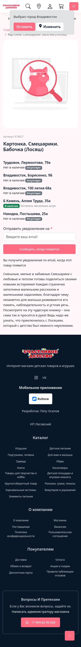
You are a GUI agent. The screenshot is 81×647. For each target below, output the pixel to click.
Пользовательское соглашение (60, 534)
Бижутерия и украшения (60, 490)
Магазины (60, 520)
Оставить (24, 26)
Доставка (21, 560)
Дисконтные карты (21, 572)
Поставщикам (21, 527)
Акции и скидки (60, 566)
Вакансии (60, 527)
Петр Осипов (49, 411)
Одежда (21, 461)
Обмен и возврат (21, 566)
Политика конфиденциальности (21, 534)
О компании (21, 520)
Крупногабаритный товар (21, 483)
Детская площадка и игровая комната (60, 475)
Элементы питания (21, 496)
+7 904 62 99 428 (40, 622)
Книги (21, 468)
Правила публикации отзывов (60, 573)
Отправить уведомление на (26, 228)
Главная (9, 30)
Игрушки (21, 448)
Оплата (60, 560)
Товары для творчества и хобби (21, 475)
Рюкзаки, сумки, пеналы (60, 483)
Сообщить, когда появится (39, 249)
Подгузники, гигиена (21, 455)
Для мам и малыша (60, 455)
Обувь (60, 461)
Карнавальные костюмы (21, 490)
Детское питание (60, 448)
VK (44, 377)
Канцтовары (60, 468)
